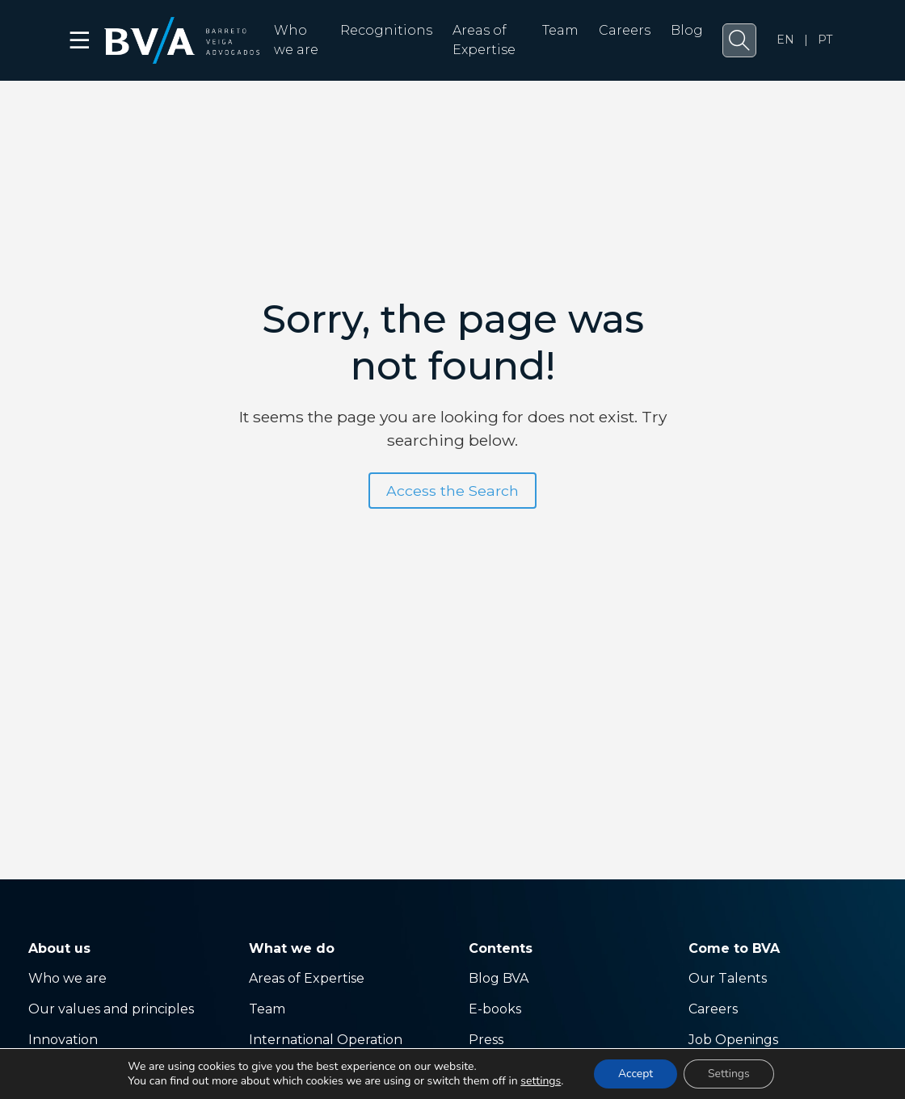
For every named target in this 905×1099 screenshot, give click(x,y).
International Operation (325, 1039)
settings (540, 1081)
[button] (739, 40)
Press (486, 1039)
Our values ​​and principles (111, 1009)
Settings (729, 1073)
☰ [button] (80, 40)
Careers (624, 30)
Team (560, 30)
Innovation (63, 1039)
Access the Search (452, 490)
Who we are (67, 978)
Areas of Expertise (306, 978)
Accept (635, 1073)
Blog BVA (498, 978)
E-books (495, 1009)
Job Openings (733, 1039)
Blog (687, 30)
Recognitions (386, 30)
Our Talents (727, 978)
